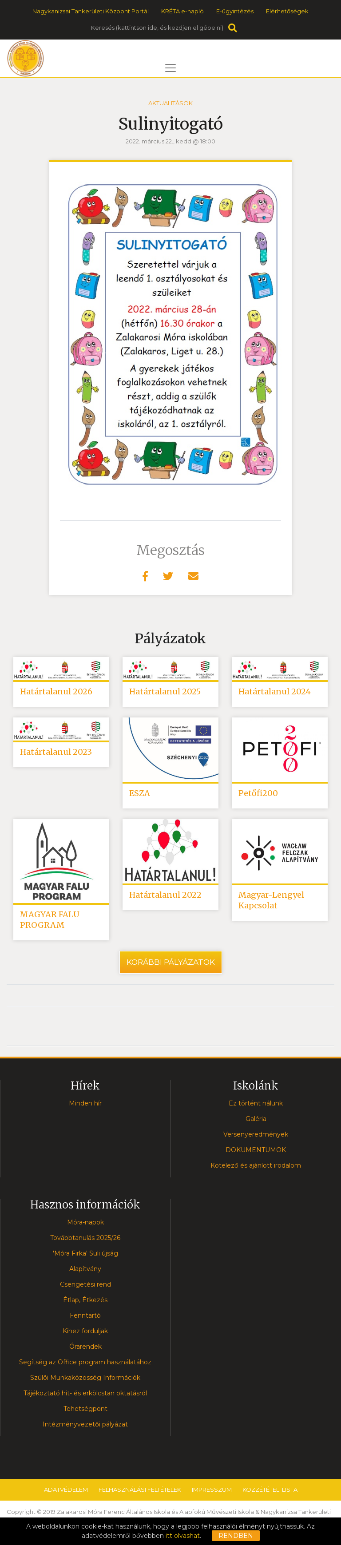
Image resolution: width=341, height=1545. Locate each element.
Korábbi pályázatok (171, 962)
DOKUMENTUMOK (256, 1150)
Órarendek (85, 1347)
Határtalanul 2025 (165, 691)
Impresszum (212, 1489)
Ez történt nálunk (256, 1103)
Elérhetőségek (287, 11)
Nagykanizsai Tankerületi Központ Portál (90, 11)
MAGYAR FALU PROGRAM (49, 919)
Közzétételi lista (269, 1489)
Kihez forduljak (85, 1331)
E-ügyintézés (235, 11)
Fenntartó (85, 1315)
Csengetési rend (85, 1284)
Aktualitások (170, 103)
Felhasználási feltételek (140, 1489)
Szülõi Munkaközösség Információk (85, 1378)
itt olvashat (183, 1536)
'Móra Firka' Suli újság (85, 1253)
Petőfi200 (258, 793)
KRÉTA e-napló (182, 11)
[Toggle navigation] (170, 68)
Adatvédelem (66, 1489)
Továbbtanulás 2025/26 (85, 1238)
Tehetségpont (85, 1409)
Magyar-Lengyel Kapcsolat (271, 900)
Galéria (256, 1119)
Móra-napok (85, 1222)
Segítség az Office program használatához (85, 1362)
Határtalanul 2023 (56, 752)
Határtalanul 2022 (165, 895)
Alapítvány (85, 1269)
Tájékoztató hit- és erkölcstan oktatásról (85, 1393)
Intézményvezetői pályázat (85, 1424)
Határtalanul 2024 (274, 691)
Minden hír (85, 1103)
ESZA (139, 793)
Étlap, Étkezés (85, 1300)
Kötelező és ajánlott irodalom (255, 1165)
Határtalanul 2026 (56, 691)
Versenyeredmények (255, 1134)
